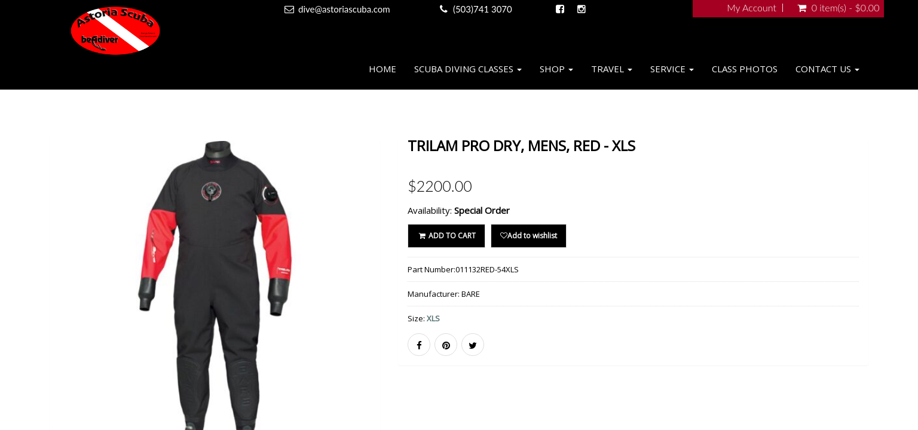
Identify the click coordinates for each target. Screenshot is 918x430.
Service (672, 69)
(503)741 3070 (482, 9)
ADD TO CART (446, 236)
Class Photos (745, 69)
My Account (751, 8)
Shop (556, 69)
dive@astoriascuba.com (344, 9)
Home (382, 69)
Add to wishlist (528, 236)
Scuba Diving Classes (468, 69)
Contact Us (827, 69)
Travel (611, 69)
